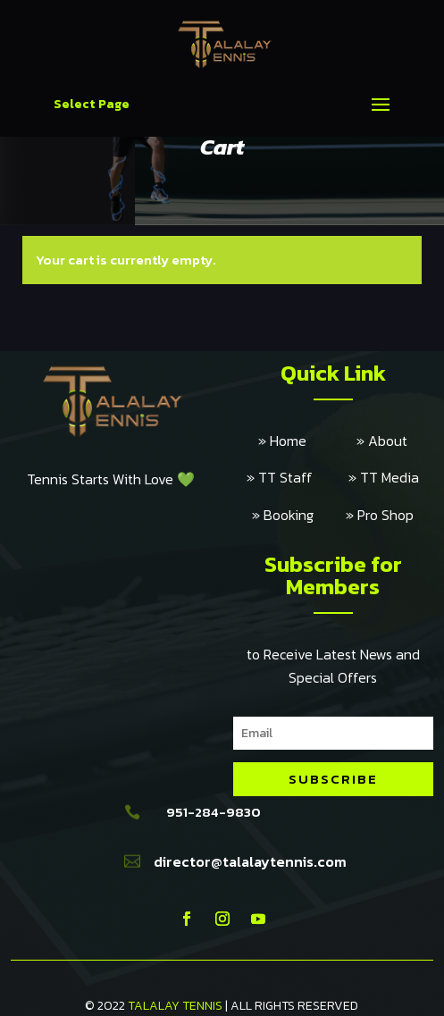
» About (381, 440)
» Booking (299, 514)
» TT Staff (297, 477)
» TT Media (383, 477)
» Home (307, 440)
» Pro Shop (380, 514)
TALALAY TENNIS (175, 1005)
